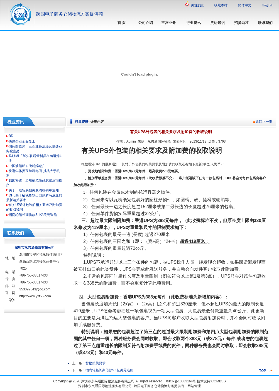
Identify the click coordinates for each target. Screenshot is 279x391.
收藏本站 (220, 5)
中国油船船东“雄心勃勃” (26, 166)
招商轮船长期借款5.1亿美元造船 (33, 215)
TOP (262, 371)
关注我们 (197, 5)
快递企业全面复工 (22, 141)
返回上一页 (264, 122)
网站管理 (194, 386)
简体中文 (244, 5)
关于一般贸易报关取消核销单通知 (34, 190)
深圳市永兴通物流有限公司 (34, 248)
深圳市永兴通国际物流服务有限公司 (107, 381)
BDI (11, 136)
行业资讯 (81, 122)
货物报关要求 (95, 363)
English (267, 5)
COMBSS (218, 381)
